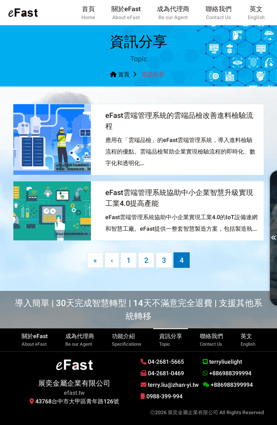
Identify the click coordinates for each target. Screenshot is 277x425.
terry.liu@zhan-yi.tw (170, 384)
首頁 (119, 74)
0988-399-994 (162, 396)
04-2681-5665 (162, 361)
